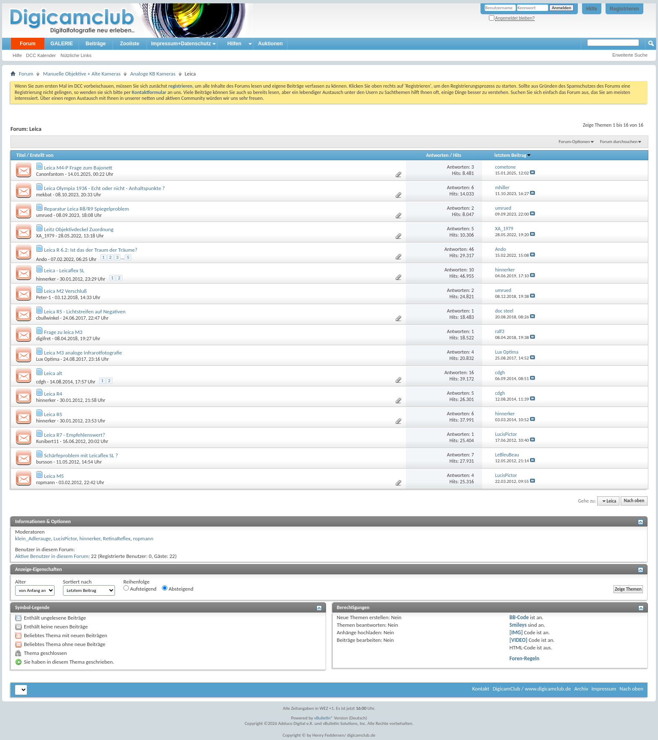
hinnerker (46, 279)
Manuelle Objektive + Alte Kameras (81, 73)
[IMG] (516, 632)
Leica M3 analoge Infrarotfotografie (83, 352)
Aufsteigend (140, 588)
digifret (43, 338)
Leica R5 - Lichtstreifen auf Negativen (84, 311)
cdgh (41, 382)
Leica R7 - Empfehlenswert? (74, 435)
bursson (44, 462)
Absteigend (177, 588)
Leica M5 (54, 476)
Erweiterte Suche (630, 54)
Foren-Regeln (524, 658)
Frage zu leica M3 (63, 332)
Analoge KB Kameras (152, 73)
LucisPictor (65, 538)
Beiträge (96, 44)
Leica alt (53, 373)
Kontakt (480, 688)
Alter (20, 581)
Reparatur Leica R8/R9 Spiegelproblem (86, 209)
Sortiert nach (77, 581)
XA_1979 (45, 236)
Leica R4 (53, 394)
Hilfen (234, 44)
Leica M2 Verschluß (65, 291)
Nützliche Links (75, 55)
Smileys (518, 625)
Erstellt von (41, 155)
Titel (21, 155)
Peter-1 (43, 297)
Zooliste (129, 44)
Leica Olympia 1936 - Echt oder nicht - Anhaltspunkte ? (104, 188)
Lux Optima (47, 359)
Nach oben (634, 501)
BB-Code (519, 617)
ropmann (45, 482)
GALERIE (61, 44)
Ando (41, 259)
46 (471, 249)
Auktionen (270, 44)
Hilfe (591, 9)
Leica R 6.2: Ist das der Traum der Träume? (90, 250)
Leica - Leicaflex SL (64, 270)
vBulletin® (323, 718)
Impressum (603, 688)
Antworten (437, 155)
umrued (44, 215)
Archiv (581, 688)
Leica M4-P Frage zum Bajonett (78, 167)
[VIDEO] (518, 640)
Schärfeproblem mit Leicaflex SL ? (81, 455)
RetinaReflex (117, 538)
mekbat (44, 195)
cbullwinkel (47, 318)
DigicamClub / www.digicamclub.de (532, 688)
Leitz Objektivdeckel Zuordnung (78, 229)
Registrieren (624, 9)
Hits (457, 155)
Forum (27, 44)
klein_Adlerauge (33, 538)
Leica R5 (53, 414)
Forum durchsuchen (618, 141)
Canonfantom (50, 174)
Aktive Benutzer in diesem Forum (51, 556)
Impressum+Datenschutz (181, 44)
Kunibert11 (47, 441)
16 (471, 372)
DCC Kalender (41, 55)
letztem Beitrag (512, 155)
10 (471, 270)
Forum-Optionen (574, 141)
